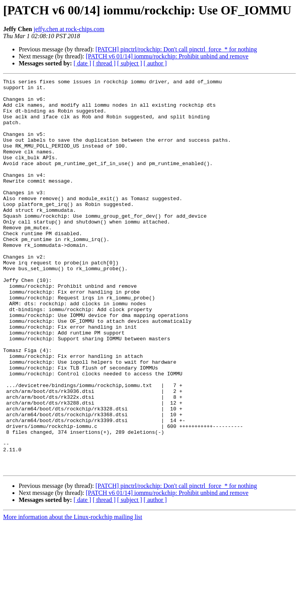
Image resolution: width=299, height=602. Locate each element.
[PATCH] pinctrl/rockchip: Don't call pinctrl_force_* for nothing (176, 49)
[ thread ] (104, 63)
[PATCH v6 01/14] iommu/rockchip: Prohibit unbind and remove (167, 56)
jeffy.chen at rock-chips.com (68, 29)
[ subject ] (129, 63)
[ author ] (155, 63)
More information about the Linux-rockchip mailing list (72, 595)
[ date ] (82, 63)
